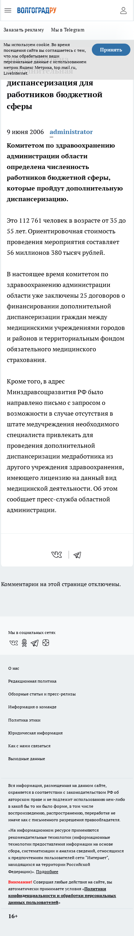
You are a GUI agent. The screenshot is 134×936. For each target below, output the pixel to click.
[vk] (57, 555)
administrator (71, 132)
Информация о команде (32, 706)
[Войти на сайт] (123, 10)
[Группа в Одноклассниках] (24, 643)
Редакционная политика (32, 681)
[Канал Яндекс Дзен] (45, 643)
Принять (111, 49)
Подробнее (47, 871)
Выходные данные (26, 758)
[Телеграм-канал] (35, 643)
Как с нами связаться (29, 745)
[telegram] (80, 555)
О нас (13, 668)
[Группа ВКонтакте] (13, 643)
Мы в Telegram (67, 29)
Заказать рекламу (24, 29)
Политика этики (24, 720)
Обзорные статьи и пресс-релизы (42, 694)
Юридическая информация (35, 733)
